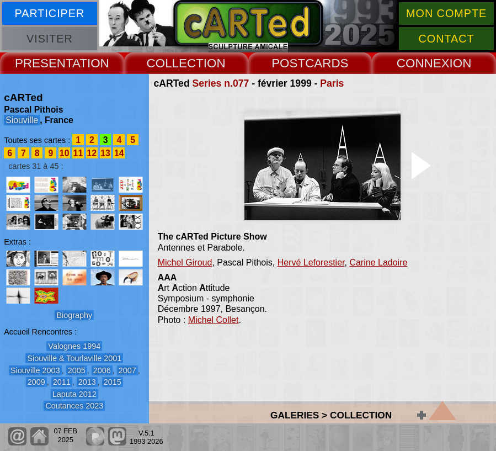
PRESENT (43, 63)
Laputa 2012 (74, 394)
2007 (127, 370)
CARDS (326, 63)
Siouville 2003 (35, 370)
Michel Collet (213, 320)
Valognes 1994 (74, 346)
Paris (332, 83)
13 (105, 153)
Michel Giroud (185, 262)
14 (119, 153)
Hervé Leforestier (311, 262)
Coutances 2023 (74, 405)
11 (78, 153)
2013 (87, 382)
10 (65, 153)
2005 (77, 370)
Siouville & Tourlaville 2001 (74, 358)
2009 (36, 382)
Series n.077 (221, 83)
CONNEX (423, 63)
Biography (74, 315)
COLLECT (175, 63)
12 (92, 153)
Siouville (22, 120)
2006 (102, 370)
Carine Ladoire (378, 262)
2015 (112, 382)
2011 (62, 382)
